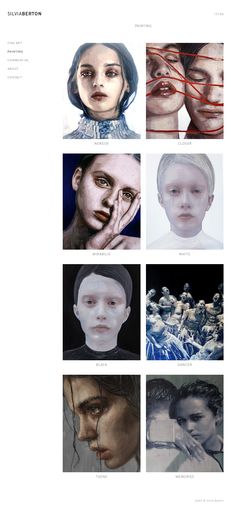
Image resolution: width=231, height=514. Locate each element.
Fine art (14, 43)
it (216, 14)
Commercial (18, 60)
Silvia (24, 14)
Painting (15, 52)
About (13, 69)
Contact (14, 77)
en (222, 14)
